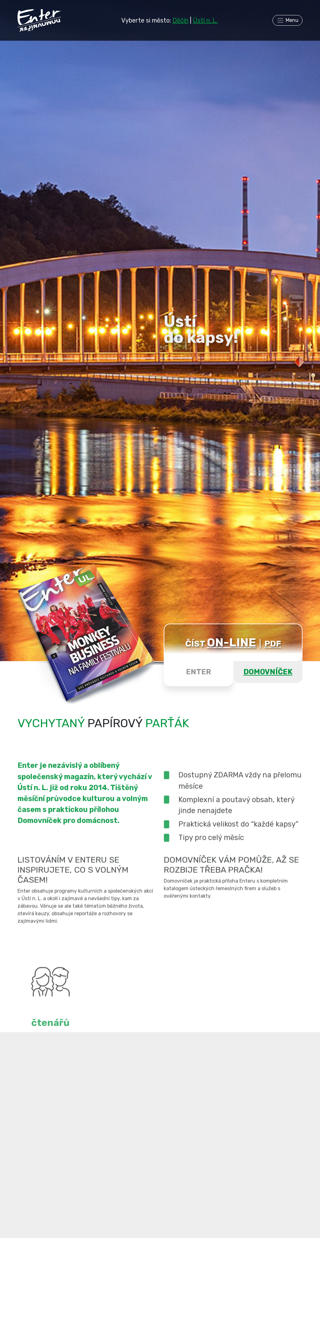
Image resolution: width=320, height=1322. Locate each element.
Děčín (180, 20)
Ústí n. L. (205, 20)
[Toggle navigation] (287, 20)
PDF (272, 644)
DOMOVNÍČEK (267, 671)
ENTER (198, 671)
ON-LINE (231, 642)
